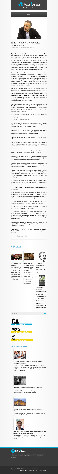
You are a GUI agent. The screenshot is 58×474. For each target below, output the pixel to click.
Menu (29, 14)
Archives (22, 470)
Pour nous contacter (41, 470)
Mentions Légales (30, 470)
